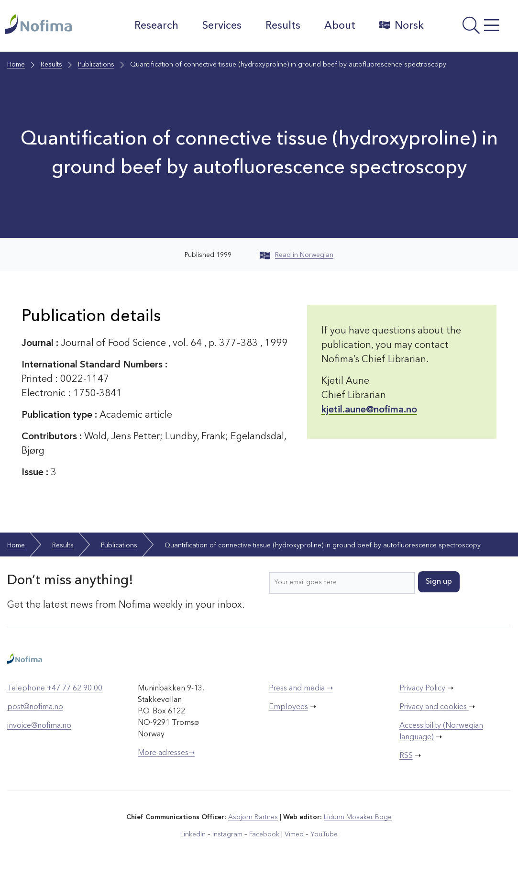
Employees (288, 707)
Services (222, 26)
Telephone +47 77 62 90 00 (54, 688)
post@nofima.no (35, 707)
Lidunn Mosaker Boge (358, 817)
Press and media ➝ (301, 688)
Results (282, 26)
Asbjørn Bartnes (253, 817)
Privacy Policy (422, 688)
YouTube (324, 834)
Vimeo (294, 834)
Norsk (401, 25)
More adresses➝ (166, 753)
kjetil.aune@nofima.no (369, 410)
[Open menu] (473, 28)
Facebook (264, 834)
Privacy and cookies (434, 707)
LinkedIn (193, 834)
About (339, 26)
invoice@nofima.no (39, 726)
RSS (406, 756)
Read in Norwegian (296, 255)
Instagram (227, 834)
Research (156, 26)
